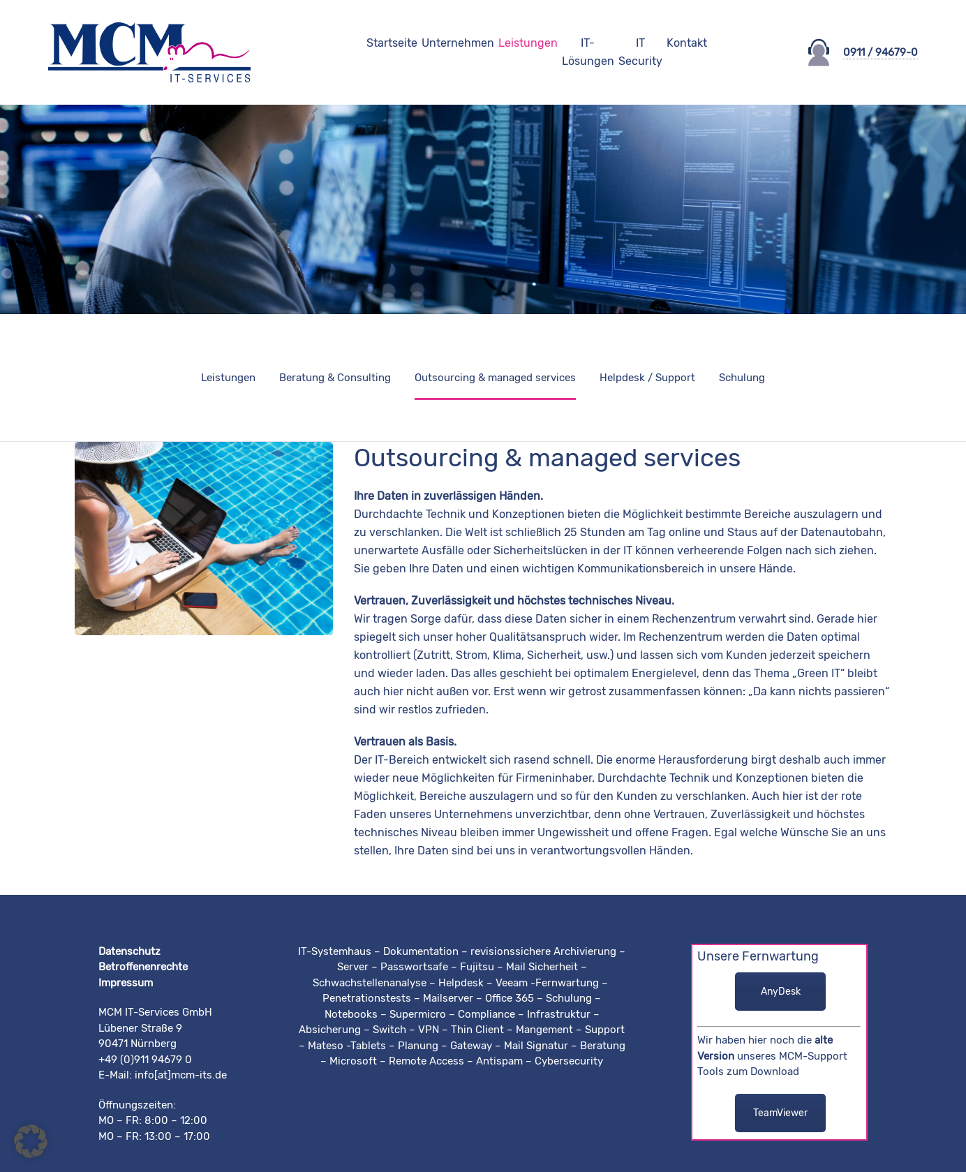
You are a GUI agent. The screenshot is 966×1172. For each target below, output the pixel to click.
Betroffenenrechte (143, 966)
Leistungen (528, 43)
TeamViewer (780, 1113)
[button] (30, 1141)
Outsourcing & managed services (495, 377)
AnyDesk (781, 991)
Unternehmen (458, 43)
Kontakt (687, 43)
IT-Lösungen (588, 52)
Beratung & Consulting (335, 377)
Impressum (125, 983)
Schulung (742, 377)
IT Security (640, 52)
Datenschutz (129, 951)
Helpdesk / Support (647, 377)
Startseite (391, 43)
